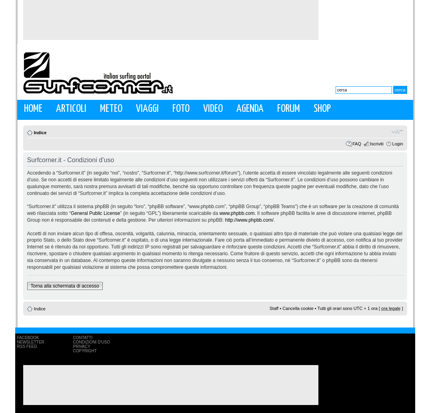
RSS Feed (27, 346)
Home (33, 108)
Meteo (111, 108)
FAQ (356, 143)
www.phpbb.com (236, 213)
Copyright (85, 351)
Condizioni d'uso (91, 342)
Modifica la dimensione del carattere (397, 131)
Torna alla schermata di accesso (65, 286)
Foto (181, 108)
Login (397, 143)
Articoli (71, 108)
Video (213, 108)
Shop (322, 108)
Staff (274, 308)
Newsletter (30, 342)
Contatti (83, 338)
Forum (288, 108)
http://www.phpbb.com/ (249, 220)
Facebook (28, 338)
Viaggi (147, 108)
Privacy (81, 346)
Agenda (250, 108)
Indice (40, 132)
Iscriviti (377, 143)
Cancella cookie (298, 308)
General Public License (95, 213)
